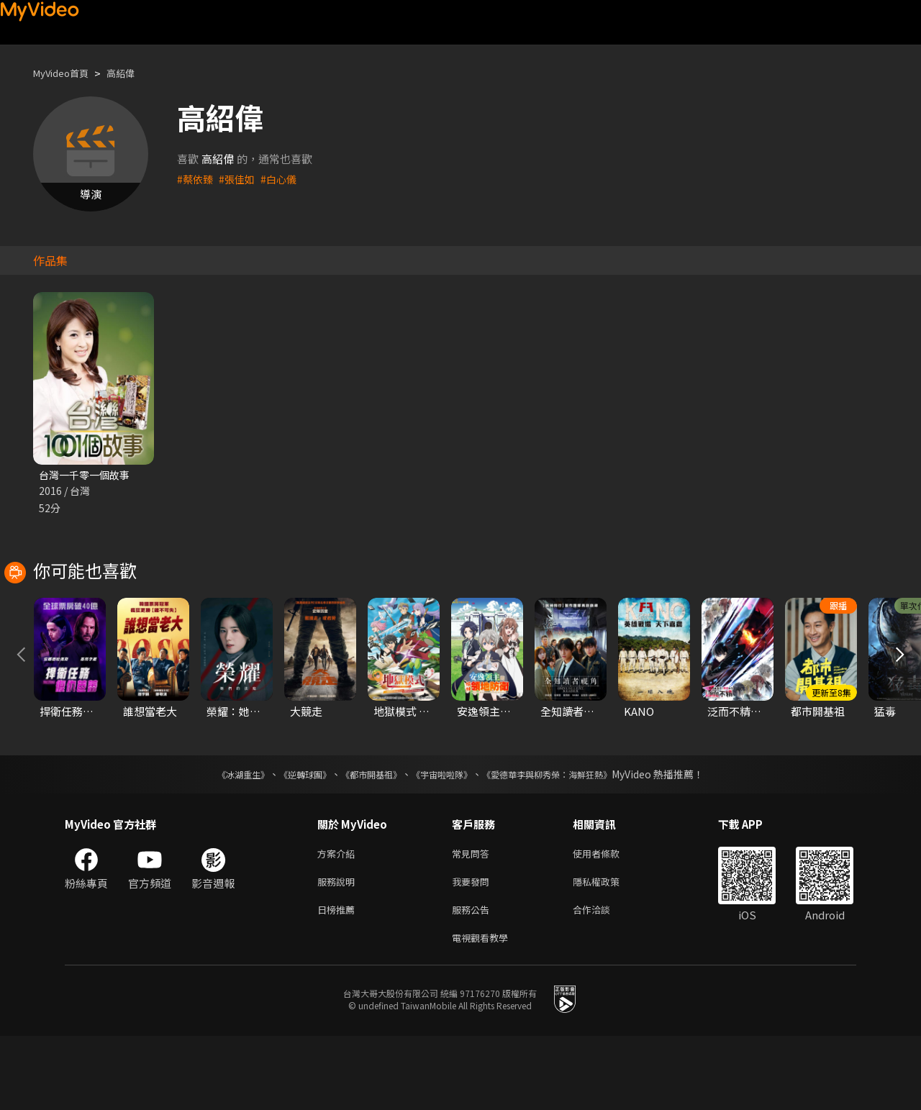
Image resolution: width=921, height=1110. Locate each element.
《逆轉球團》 (288, 839)
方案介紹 (338, 919)
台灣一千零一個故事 (87, 475)
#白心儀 (284, 178)
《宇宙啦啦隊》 (444, 839)
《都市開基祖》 (364, 839)
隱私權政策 (608, 949)
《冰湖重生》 (218, 839)
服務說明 (338, 949)
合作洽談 (603, 980)
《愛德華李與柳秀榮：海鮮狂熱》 (565, 839)
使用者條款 (608, 919)
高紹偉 (133, 73)
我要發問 (473, 949)
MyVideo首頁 (66, 73)
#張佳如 (240, 178)
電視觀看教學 (484, 1010)
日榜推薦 (338, 980)
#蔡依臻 (196, 178)
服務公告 (473, 980)
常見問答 (473, 919)
